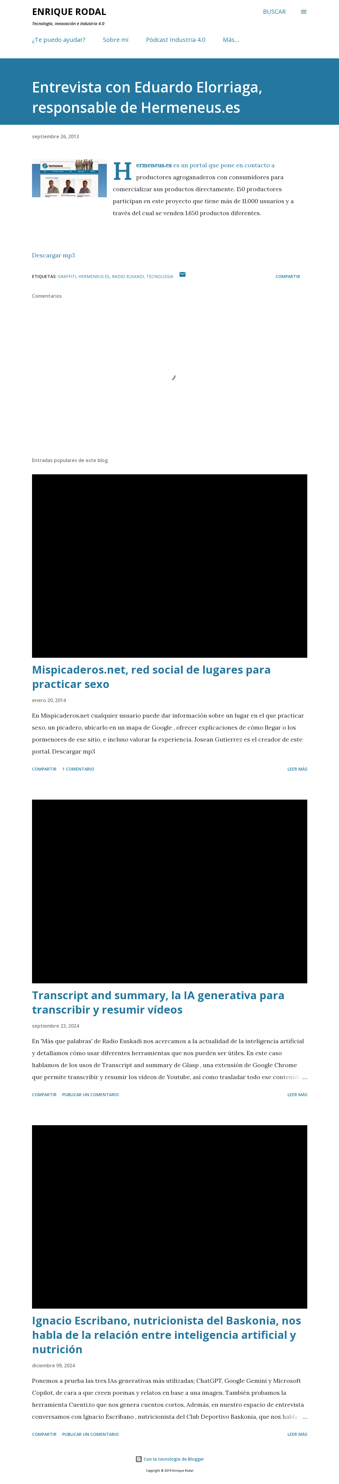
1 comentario (78, 769)
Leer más (297, 769)
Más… (231, 40)
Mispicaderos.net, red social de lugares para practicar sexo (151, 676)
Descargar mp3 (53, 255)
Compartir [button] (288, 276)
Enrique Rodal (69, 11)
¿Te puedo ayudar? (58, 40)
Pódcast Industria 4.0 (175, 40)
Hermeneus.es (94, 276)
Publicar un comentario (90, 1094)
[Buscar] (274, 11)
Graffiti (67, 276)
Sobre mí (115, 40)
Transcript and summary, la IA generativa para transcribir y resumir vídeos (158, 1002)
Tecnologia (159, 276)
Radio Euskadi (128, 276)
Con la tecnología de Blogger (169, 1459)
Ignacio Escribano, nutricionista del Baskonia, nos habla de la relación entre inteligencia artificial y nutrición (166, 1335)
